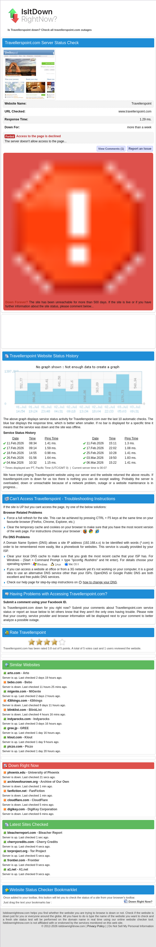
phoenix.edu (16, 772)
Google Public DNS (126, 573)
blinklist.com (16, 710)
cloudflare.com (18, 800)
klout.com (14, 737)
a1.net (11, 869)
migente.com (16, 691)
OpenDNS (101, 573)
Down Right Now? (138, 901)
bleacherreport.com (21, 833)
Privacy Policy (96, 926)
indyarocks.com (19, 719)
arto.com (13, 673)
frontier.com (16, 860)
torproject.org (17, 851)
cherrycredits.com (20, 842)
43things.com (17, 700)
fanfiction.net (16, 791)
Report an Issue (140, 148)
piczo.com (14, 746)
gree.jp (12, 728)
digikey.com (16, 809)
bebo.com (14, 682)
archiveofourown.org (22, 782)
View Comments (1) (111, 148)
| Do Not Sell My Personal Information (130, 926)
